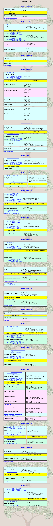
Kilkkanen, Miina (12, 206)
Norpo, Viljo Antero (8, 218)
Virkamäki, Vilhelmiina (13, 216)
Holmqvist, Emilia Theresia (14, 459)
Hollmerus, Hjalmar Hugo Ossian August (13, 428)
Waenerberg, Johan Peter (17, 392)
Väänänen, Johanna (12, 489)
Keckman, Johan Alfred (17, 512)
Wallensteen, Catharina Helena (15, 79)
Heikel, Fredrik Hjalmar (13, 506)
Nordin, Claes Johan (8, 154)
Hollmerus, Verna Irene (9, 419)
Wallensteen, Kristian (17, 78)
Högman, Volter (11, 442)
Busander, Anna (11, 29)
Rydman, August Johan (16, 448)
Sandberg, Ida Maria (16, 450)
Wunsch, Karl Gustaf (12, 263)
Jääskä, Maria (15, 201)
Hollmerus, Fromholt (16, 385)
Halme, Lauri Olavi (8, 498)
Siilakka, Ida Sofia (12, 524)
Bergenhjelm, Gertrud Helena (10, 18)
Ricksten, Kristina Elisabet (18, 443)
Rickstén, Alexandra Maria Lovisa (16, 403)
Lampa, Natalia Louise (17, 348)
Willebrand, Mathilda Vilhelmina (16, 354)
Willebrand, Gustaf (16, 353)
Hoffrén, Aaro (11, 484)
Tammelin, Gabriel (16, 268)
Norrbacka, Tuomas (12, 199)
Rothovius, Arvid (15, 254)
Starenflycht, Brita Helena (18, 42)
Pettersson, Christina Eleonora (15, 341)
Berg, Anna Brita (7, 67)
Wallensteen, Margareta (17, 35)
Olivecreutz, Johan (8, 293)
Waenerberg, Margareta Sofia (14, 393)
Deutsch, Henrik (11, 25)
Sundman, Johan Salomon (13, 309)
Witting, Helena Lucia (17, 394)
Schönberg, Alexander (13, 337)
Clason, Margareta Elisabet (14, 185)
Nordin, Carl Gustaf (12, 180)
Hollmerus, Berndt (12, 386)
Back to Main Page (26, 6)
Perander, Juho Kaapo (16, 205)
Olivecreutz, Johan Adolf (9, 294)
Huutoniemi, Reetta (16, 207)
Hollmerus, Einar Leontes (9, 430)
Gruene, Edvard (11, 455)
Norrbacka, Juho (11, 228)
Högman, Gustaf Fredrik (13, 399)
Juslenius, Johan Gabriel (14, 34)
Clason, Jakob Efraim (13, 74)
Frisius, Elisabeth (16, 257)
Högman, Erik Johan (16, 441)
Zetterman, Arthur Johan (13, 347)
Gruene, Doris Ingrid (8, 477)
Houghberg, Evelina (16, 515)
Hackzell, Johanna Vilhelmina (19, 508)
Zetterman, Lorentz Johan (9, 315)
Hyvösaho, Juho (11, 212)
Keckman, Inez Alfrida (13, 513)
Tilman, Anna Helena (12, 314)
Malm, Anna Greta (15, 388)
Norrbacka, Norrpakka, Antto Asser (11, 220)
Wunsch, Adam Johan (16, 261)
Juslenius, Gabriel (16, 32)
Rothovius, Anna (11, 256)
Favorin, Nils (11, 250)
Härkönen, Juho (15, 198)
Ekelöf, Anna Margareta (17, 264)
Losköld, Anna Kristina (17, 271)
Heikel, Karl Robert (16, 505)
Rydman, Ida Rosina (12, 449)
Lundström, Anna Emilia (17, 355)
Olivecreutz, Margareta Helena (10, 291)
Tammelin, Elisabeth (12, 269)
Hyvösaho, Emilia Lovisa (13, 235)
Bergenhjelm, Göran (16, 39)
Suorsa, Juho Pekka (12, 519)
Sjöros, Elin (6, 330)
